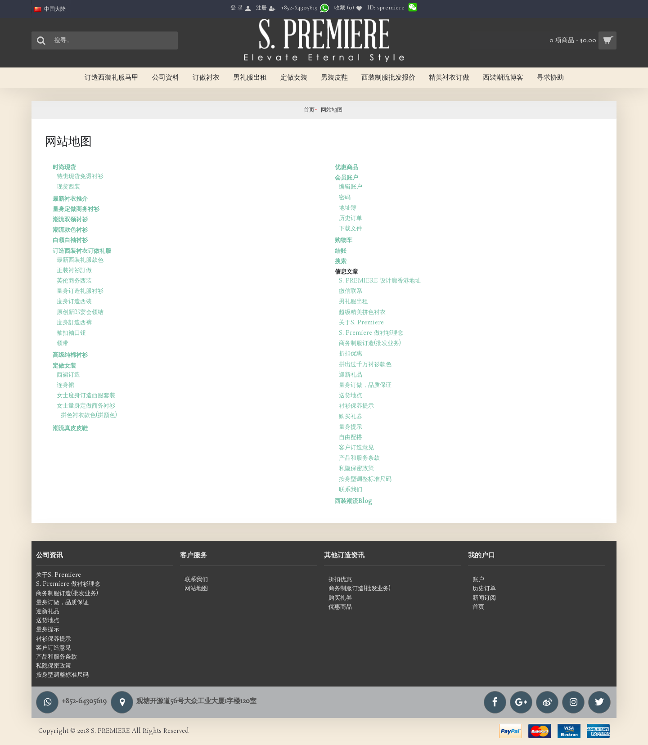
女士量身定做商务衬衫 (86, 406)
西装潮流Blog (353, 501)
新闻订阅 (484, 598)
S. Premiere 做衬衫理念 (371, 333)
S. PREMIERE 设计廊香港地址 (380, 281)
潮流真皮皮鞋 (70, 428)
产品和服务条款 (359, 458)
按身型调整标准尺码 (365, 479)
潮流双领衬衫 (70, 219)
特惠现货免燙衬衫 (80, 176)
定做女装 (64, 366)
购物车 (343, 240)
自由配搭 (350, 437)
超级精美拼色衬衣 (362, 312)
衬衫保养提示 (356, 406)
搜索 (340, 261)
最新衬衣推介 (70, 199)
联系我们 (350, 489)
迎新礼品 (350, 375)
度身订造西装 (74, 301)
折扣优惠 (350, 354)
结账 (340, 251)
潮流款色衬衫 (70, 230)
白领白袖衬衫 (70, 240)
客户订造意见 (356, 448)
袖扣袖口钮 (71, 333)
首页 (309, 110)
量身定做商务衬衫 (76, 209)
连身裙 (65, 385)
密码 (345, 197)
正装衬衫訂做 (74, 270)
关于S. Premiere (361, 323)
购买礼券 (350, 417)
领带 (62, 343)
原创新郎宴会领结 (80, 312)
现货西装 (68, 187)
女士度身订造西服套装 (86, 395)
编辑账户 (350, 187)
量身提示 (350, 427)
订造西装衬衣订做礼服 (82, 251)
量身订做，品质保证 (365, 385)
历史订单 (350, 218)
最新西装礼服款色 (80, 260)
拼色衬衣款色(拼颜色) (89, 415)
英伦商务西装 (74, 281)
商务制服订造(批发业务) (370, 343)
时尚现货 (64, 167)
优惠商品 (346, 167)
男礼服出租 (353, 301)
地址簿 (347, 208)
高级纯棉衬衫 (70, 355)
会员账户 (346, 178)
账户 (478, 580)
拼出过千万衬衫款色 (365, 364)
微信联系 (350, 291)
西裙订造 (68, 375)
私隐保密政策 (356, 468)
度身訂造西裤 (74, 323)
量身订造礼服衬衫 (80, 291)
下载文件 (350, 228)
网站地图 (331, 110)
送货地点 (350, 395)
